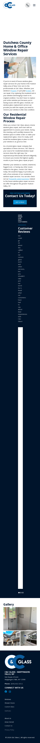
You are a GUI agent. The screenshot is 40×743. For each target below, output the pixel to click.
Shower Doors (10, 704)
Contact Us (8, 727)
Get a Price (20, 202)
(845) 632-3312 (17, 685)
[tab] (19, 592)
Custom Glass (9, 708)
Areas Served (9, 723)
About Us (8, 719)
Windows (8, 700)
